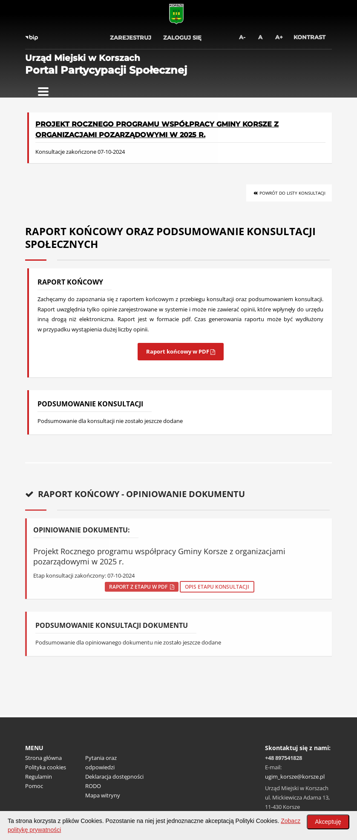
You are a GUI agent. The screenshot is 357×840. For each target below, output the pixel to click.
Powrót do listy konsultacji (289, 193)
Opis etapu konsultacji (217, 586)
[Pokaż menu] (43, 92)
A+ (279, 37)
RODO (93, 786)
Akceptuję (328, 821)
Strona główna (43, 758)
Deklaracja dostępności (114, 776)
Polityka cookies (45, 767)
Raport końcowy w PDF (180, 351)
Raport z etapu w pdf (141, 586)
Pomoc (34, 786)
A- (242, 37)
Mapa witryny (102, 795)
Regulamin (38, 776)
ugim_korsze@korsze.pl (295, 776)
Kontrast (309, 37)
